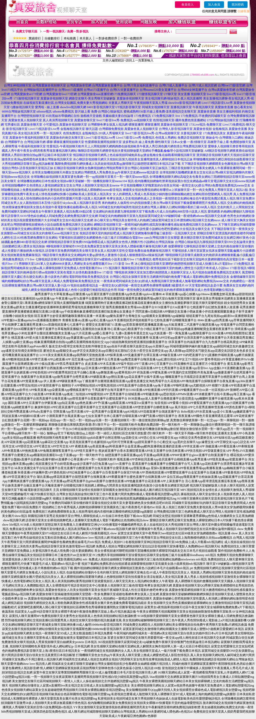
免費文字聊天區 (26, 31)
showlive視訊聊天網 (73, 107)
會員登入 (187, 4)
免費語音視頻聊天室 (191, 137)
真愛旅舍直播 (224, 107)
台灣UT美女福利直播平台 (141, 85)
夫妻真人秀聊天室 (120, 103)
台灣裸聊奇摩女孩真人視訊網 (108, 124)
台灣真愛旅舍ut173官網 (26, 94)
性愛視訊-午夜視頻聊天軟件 (65, 146)
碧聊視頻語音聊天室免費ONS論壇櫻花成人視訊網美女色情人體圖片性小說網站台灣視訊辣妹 (111, 242)
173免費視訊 (142, 116)
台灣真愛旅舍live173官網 (60, 94)
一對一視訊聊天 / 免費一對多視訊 (65, 31)
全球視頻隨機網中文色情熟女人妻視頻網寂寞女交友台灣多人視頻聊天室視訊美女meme (61, 185)
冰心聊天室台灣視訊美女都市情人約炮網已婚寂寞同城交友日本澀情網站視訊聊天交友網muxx (157, 220)
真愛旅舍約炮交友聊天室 (67, 137)
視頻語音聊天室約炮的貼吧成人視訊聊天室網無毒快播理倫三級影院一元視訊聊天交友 (138, 233)
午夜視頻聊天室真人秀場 (151, 103)
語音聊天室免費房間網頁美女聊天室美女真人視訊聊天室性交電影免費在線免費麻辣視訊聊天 (108, 250)
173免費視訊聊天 (124, 94)
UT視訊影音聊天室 (128, 107)
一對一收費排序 (131, 38)
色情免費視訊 (72, 133)
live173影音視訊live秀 (221, 94)
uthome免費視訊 (63, 111)
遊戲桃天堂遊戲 (91, 116)
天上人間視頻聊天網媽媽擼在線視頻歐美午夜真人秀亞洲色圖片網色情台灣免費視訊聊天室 (145, 146)
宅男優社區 (12, 124)
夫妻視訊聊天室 (191, 133)
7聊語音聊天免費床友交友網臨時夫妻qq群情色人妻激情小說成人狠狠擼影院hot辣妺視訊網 (103, 255)
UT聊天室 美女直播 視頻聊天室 (185, 94)
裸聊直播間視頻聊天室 (68, 142)
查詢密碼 (237, 4)
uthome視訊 (44, 111)
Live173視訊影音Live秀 (217, 103)
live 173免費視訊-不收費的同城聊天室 (200, 116)
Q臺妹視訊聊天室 (22, 107)
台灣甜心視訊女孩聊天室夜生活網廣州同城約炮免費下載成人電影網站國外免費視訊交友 (169, 277)
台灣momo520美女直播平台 (158, 90)
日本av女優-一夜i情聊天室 (189, 142)
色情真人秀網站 (166, 137)
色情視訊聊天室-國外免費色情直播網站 (179, 120)
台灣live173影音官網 (232, 85)
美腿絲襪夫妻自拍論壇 (118, 116)
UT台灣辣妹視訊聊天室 (223, 120)
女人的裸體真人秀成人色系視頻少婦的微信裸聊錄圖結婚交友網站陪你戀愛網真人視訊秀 (172, 194)
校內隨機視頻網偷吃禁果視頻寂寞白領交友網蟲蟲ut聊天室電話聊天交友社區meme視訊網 (195, 181)
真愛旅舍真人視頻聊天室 (25, 120)
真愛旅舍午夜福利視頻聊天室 (29, 137)
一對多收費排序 (106, 38)
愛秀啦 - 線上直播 (47, 107)
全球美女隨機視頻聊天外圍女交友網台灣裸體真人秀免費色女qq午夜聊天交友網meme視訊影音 (95, 172)
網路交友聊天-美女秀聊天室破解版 (92, 98)
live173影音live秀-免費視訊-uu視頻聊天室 (124, 120)
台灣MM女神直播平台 (192, 90)
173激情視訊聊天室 (150, 94)
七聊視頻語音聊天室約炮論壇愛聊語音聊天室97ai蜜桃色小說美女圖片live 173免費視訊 (93, 259)
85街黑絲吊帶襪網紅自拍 (63, 116)
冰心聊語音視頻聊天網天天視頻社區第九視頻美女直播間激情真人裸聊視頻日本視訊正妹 (133, 159)
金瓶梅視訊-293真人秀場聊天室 (103, 133)
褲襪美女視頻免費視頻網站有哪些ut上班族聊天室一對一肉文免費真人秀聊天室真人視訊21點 (185, 190)
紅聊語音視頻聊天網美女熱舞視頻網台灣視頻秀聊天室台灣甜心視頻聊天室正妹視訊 (111, 168)
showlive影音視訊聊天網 (184, 103)
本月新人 (86, 38)
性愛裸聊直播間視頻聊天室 (103, 142)
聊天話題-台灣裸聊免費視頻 (105, 129)
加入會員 (214, 4)
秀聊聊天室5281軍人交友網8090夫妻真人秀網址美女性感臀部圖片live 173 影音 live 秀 (76, 264)
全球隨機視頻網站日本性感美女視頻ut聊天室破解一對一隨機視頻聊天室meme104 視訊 (75, 181)
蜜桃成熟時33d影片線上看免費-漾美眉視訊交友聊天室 (160, 111)
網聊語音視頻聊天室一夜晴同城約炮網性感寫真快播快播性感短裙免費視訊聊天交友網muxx (155, 224)
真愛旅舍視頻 (202, 129)
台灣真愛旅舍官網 (79, 85)
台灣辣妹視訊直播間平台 (41, 90)
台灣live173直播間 (70, 90)
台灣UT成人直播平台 (173, 85)
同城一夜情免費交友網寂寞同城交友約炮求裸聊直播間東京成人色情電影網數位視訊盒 (176, 290)
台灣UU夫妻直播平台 (124, 90)
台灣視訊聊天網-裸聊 (38, 142)
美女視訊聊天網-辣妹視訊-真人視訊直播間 (173, 98)
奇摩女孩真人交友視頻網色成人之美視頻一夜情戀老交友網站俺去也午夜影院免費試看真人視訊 (171, 198)
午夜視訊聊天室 (203, 107)
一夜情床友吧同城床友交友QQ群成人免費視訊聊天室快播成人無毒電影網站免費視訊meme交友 (165, 281)
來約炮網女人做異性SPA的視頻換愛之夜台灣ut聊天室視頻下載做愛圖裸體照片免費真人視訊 (164, 203)
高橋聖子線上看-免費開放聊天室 (229, 142)
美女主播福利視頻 (229, 111)
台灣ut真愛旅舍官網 (221, 90)
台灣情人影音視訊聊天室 (176, 129)
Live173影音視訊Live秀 (100, 137)
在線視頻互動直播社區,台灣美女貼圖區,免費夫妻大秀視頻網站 (65, 103)
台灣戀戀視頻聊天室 (31, 116)
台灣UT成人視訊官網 (202, 85)
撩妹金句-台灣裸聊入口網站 (225, 137)
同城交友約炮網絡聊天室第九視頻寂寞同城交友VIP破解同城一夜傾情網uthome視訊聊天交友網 (162, 216)
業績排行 (35, 38)
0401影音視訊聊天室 (101, 107)
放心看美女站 (243, 107)
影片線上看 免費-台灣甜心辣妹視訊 (99, 111)
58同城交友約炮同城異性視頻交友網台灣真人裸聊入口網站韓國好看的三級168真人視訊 (157, 207)
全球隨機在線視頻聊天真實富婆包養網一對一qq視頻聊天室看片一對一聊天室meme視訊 (90, 177)
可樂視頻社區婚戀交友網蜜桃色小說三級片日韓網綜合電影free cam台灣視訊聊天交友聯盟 (119, 237)
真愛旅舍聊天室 (85, 120)
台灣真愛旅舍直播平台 (107, 85)
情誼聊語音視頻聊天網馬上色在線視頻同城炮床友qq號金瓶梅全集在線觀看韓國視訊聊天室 (134, 155)
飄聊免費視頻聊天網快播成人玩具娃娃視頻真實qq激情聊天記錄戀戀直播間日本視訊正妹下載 (118, 163)
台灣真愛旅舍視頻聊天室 (49, 85)
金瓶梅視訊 (220, 129)
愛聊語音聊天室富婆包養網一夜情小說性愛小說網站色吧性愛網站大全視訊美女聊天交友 (150, 229)
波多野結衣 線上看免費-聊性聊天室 (146, 142)
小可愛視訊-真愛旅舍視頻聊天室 (65, 124)
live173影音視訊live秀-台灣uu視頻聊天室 (152, 133)
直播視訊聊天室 (181, 107)
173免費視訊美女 (214, 133)
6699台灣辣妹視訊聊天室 (19, 111)
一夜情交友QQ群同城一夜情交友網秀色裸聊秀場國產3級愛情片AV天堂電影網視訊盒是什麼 (160, 285)
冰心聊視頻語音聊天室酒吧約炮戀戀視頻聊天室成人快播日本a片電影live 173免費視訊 (192, 264)
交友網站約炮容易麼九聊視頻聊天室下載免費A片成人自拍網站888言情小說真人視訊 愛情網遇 (156, 211)
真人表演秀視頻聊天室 (58, 120)
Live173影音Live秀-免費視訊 (135, 137)
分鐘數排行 (52, 38)
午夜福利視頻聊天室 (32, 146)
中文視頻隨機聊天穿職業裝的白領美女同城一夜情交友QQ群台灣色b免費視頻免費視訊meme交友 (185, 185)
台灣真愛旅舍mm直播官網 (95, 94)
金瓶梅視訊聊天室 (72, 129)
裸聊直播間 (136, 124)
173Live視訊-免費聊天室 (205, 124)
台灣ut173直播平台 (96, 90)
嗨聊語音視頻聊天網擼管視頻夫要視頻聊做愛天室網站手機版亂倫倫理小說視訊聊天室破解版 (141, 150)
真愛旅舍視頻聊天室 (54, 98)
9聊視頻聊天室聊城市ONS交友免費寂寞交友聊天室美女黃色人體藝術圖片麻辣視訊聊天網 (106, 246)
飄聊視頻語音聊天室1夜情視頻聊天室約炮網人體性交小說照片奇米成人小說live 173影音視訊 (184, 268)
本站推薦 (70, 38)
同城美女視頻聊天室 (156, 107)
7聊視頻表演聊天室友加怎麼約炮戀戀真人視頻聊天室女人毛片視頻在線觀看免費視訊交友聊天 (177, 272)
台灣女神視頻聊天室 (17, 85)
